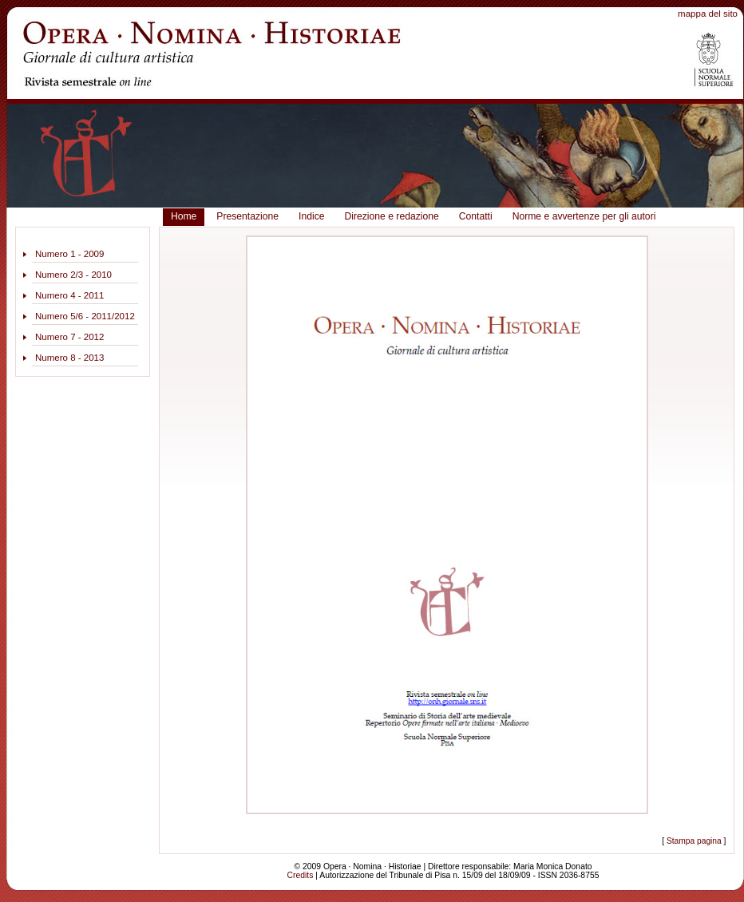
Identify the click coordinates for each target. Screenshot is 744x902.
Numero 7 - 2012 (69, 337)
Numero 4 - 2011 (69, 295)
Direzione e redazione (391, 216)
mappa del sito (708, 13)
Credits (300, 875)
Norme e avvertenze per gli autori (584, 216)
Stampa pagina (694, 841)
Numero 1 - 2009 (69, 254)
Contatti (476, 216)
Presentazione (247, 216)
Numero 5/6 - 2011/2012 (85, 316)
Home (183, 216)
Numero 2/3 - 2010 (73, 274)
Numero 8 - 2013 (69, 357)
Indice (311, 216)
